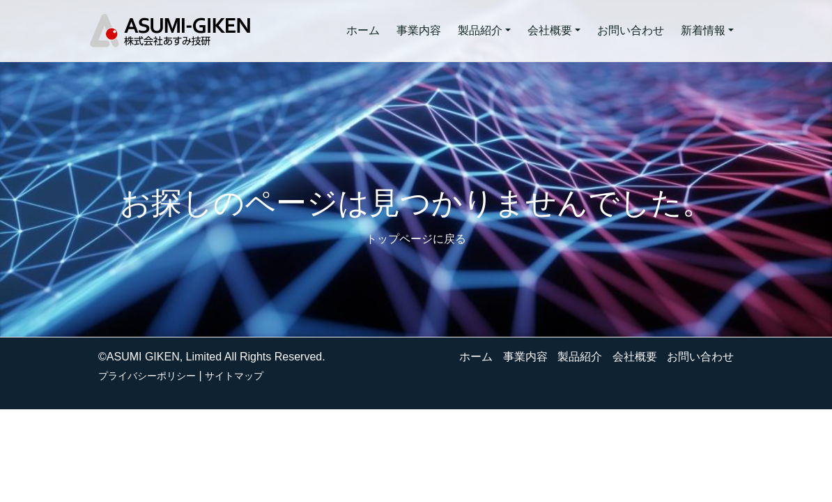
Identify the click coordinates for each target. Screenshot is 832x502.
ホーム (363, 30)
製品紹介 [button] (480, 30)
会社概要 (635, 357)
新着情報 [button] (703, 30)
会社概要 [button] (549, 30)
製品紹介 (579, 357)
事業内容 (418, 30)
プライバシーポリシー (147, 375)
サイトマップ (234, 375)
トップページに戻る (416, 239)
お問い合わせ (630, 30)
